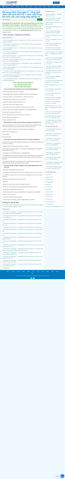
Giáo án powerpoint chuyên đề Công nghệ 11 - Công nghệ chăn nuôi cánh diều (54, 53)
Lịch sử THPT (49, 187)
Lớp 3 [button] (49, 6)
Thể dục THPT (49, 199)
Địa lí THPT (48, 184)
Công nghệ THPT (50, 182)
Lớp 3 (52, 271)
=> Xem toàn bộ (5, 268)
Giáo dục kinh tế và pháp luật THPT (54, 206)
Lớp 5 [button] (40, 6)
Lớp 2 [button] (54, 6)
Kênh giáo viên (5, 10)
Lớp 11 (13, 271)
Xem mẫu (7, 19)
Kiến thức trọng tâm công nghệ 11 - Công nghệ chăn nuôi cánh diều (25, 10)
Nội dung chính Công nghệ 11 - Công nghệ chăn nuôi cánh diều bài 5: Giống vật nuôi (23, 227)
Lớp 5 (43, 271)
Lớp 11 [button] (12, 6)
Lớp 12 (8, 271)
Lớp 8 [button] (26, 6)
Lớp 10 (18, 271)
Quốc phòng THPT (50, 201)
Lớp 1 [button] (58, 6)
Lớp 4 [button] (45, 6)
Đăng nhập (56, 2)
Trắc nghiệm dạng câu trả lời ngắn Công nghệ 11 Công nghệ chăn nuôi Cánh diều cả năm (53, 121)
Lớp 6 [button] (36, 6)
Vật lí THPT (48, 189)
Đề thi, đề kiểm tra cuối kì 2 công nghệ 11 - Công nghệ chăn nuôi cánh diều (53, 107)
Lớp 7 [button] (31, 6)
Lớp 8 (28, 271)
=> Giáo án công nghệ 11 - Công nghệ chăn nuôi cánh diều (16, 35)
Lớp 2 (57, 271)
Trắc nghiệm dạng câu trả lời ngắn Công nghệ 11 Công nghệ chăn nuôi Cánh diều (53, 72)
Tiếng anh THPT (49, 179)
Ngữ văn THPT (49, 177)
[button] (62, 6)
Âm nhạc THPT (49, 204)
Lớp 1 (32, 273)
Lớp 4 (47, 271)
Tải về (40, 19)
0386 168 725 (46, 275)
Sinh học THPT (49, 194)
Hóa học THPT (49, 192)
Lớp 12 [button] (7, 6)
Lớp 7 (33, 271)
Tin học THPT (49, 196)
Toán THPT (48, 174)
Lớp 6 (38, 271)
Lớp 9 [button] (22, 6)
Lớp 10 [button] (17, 6)
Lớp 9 (23, 271)
